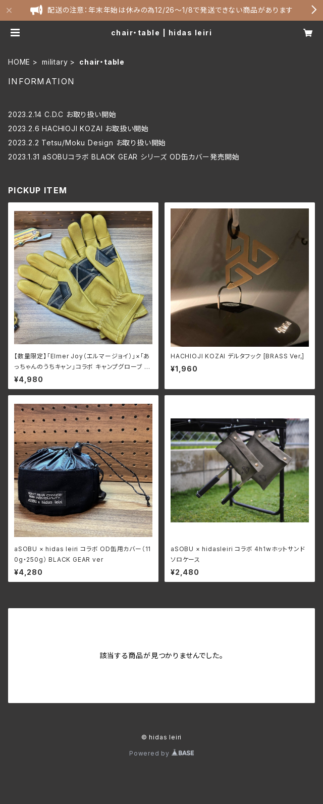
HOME (19, 62)
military (55, 62)
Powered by (161, 753)
